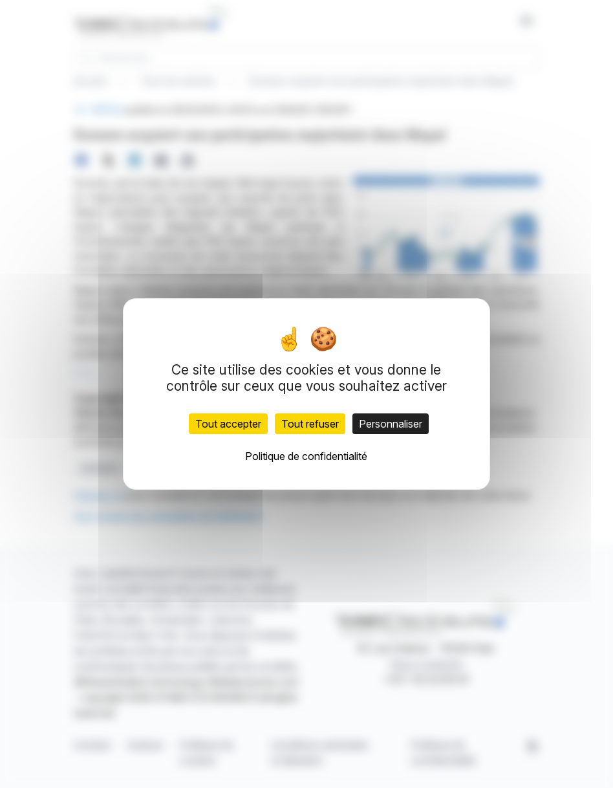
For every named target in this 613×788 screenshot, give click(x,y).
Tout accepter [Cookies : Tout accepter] (228, 423)
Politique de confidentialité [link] (306, 456)
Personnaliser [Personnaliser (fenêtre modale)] (390, 423)
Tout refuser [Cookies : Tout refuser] (310, 423)
